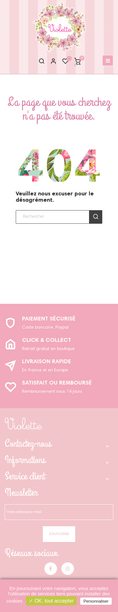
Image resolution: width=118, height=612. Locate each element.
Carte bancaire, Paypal (45, 327)
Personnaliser (96, 601)
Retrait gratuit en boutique (48, 349)
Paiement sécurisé (49, 319)
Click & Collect (46, 340)
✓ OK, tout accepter (51, 601)
